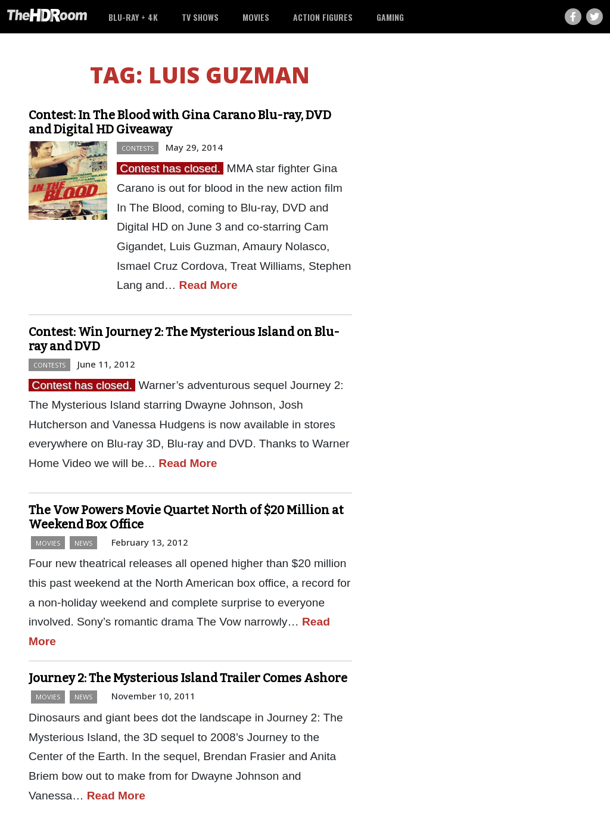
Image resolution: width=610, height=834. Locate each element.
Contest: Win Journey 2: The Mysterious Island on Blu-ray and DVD (184, 339)
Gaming (390, 17)
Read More (208, 285)
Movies (255, 17)
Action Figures (323, 17)
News (83, 543)
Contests (138, 148)
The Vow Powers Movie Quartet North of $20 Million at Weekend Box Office (186, 517)
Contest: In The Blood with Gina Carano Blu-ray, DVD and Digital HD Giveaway (180, 122)
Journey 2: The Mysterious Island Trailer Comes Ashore (188, 678)
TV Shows (200, 17)
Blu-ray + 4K (133, 17)
